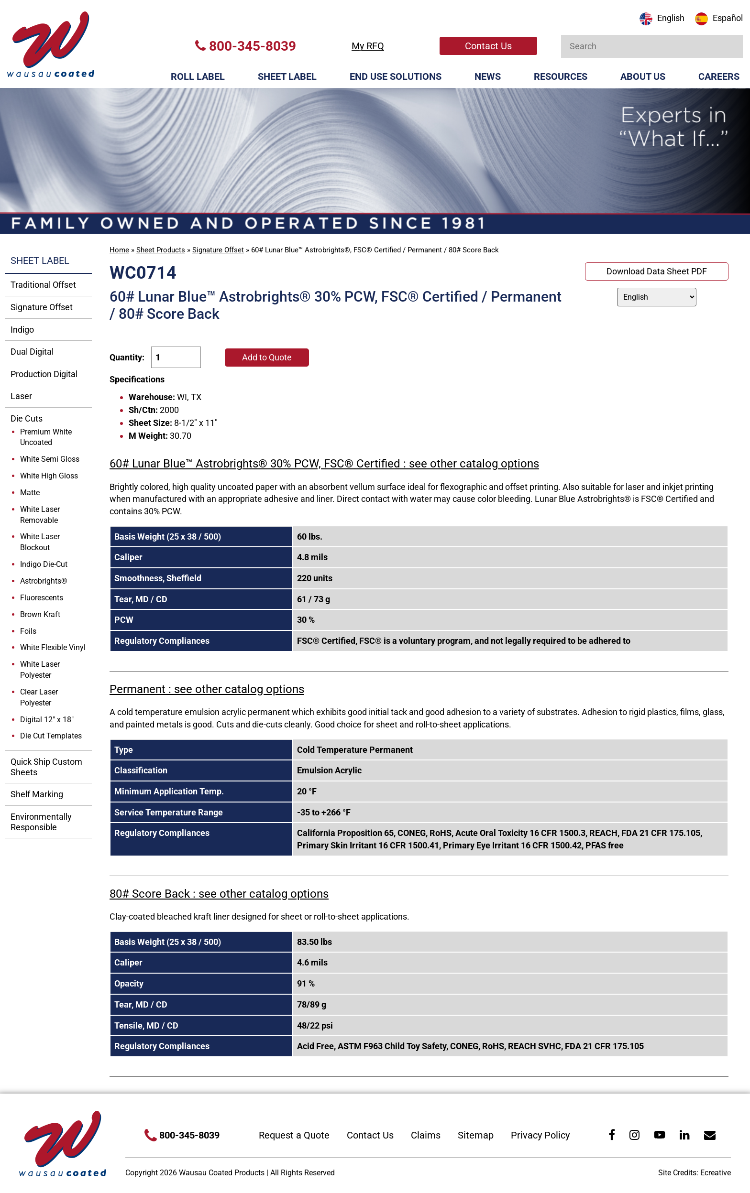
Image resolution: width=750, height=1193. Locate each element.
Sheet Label (287, 76)
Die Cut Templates (51, 735)
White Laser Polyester (40, 670)
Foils (28, 631)
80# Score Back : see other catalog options (219, 893)
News (487, 76)
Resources (560, 76)
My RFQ (368, 46)
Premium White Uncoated (46, 437)
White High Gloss (49, 475)
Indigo (22, 330)
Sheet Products (160, 250)
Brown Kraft (40, 614)
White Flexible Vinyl (53, 647)
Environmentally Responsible (41, 822)
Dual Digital (32, 352)
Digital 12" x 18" (47, 719)
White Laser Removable (40, 515)
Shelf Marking (37, 794)
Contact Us (488, 46)
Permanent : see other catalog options (207, 689)
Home (119, 250)
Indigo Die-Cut (43, 564)
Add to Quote (267, 357)
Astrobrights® (43, 581)
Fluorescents (41, 597)
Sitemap (476, 1135)
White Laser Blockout (40, 542)
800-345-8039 (245, 46)
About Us (642, 76)
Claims (426, 1135)
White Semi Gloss (49, 459)
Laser (21, 396)
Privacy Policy (540, 1135)
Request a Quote (294, 1135)
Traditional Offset (43, 285)
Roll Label (198, 76)
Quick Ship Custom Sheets (46, 767)
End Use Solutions (395, 76)
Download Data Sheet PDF (657, 271)
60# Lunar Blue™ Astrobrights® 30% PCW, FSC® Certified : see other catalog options (324, 463)
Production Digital (44, 374)
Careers (718, 76)
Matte (30, 492)
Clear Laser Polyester (39, 697)
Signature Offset (218, 250)
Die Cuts (27, 418)
